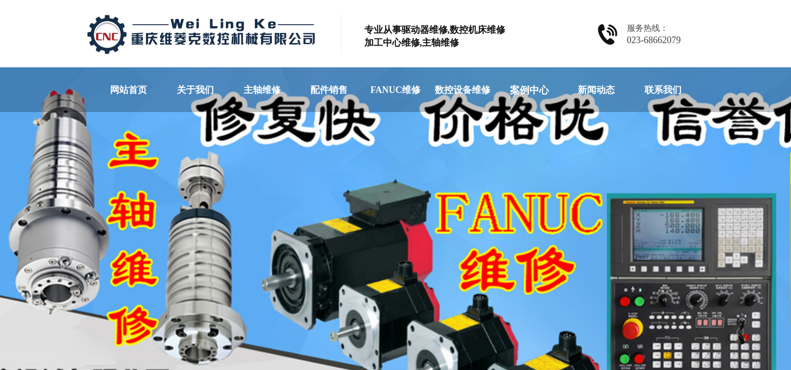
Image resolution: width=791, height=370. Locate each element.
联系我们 (663, 90)
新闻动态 (596, 90)
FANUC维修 (396, 90)
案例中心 (529, 90)
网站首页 (128, 90)
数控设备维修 (462, 90)
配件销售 (328, 90)
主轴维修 (262, 90)
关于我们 (195, 90)
